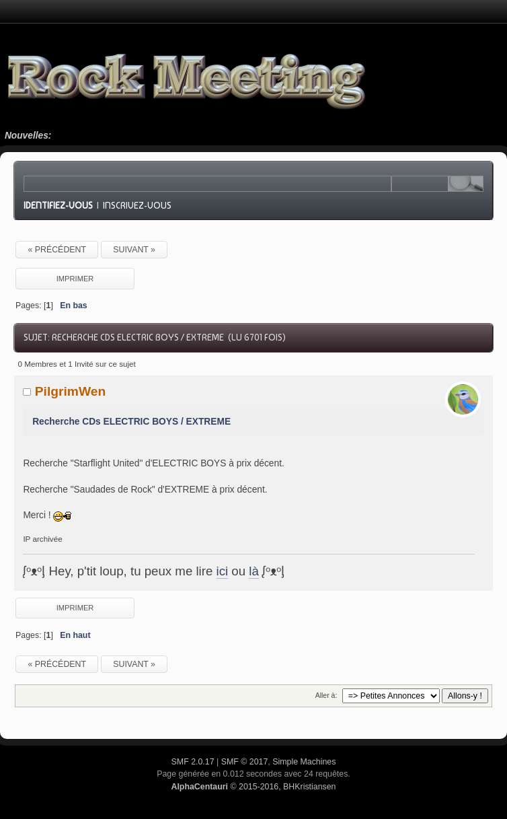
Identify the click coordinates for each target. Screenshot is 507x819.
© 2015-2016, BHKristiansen (253, 786)
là (254, 571)
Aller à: (326, 695)
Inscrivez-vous (137, 205)
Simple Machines (304, 762)
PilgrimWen (70, 391)
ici (223, 571)
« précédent (57, 249)
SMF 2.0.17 (192, 762)
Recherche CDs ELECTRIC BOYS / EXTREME (131, 422)
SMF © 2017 (244, 762)
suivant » (134, 249)
